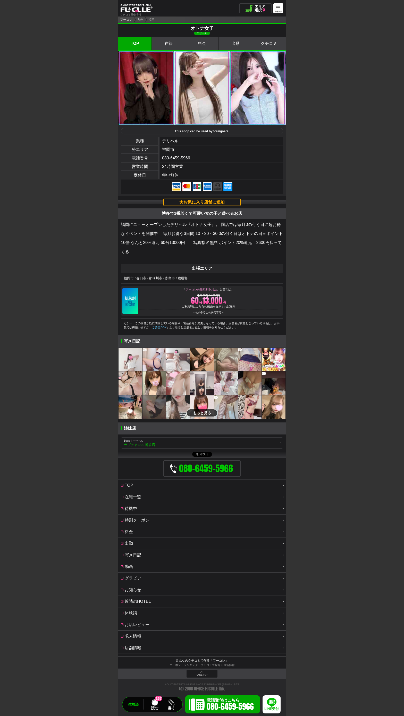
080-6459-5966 (176, 158)
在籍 (168, 43)
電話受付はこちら (230, 705)
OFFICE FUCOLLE (206, 689)
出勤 (235, 43)
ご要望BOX (159, 327)
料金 (202, 43)
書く (171, 708)
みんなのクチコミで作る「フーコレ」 (202, 660)
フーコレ (126, 19)
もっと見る (202, 413)
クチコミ (269, 43)
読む (154, 708)
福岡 (151, 19)
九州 (140, 19)
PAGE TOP (202, 675)
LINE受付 (271, 709)
